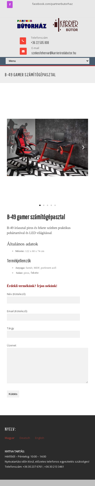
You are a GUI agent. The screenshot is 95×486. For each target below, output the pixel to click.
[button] (11, 147)
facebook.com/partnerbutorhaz (52, 4)
